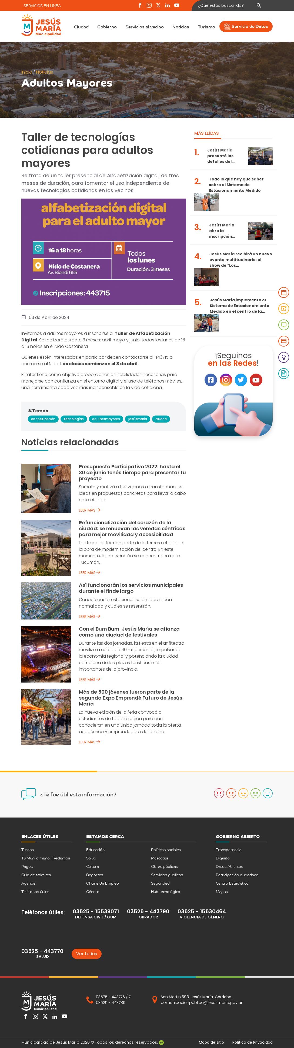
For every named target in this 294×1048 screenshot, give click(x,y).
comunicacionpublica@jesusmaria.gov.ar (201, 1002)
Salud (91, 858)
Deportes (94, 875)
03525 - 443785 (110, 1002)
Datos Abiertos (229, 866)
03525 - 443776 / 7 (113, 997)
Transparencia (228, 849)
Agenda (28, 883)
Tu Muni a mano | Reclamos (45, 858)
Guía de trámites (36, 875)
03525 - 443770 (42, 951)
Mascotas (159, 858)
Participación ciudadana (237, 875)
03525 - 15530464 (202, 911)
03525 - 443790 (148, 911)
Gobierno (107, 26)
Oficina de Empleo (102, 883)
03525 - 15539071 (96, 911)
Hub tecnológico (165, 891)
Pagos (27, 866)
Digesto (223, 858)
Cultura (92, 866)
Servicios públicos (167, 875)
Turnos (27, 849)
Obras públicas (164, 866)
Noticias (180, 26)
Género (92, 891)
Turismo (206, 26)
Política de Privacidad (252, 1042)
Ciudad (81, 26)
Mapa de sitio (211, 1042)
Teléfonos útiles (35, 891)
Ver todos (86, 954)
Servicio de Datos (246, 26)
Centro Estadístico (232, 883)
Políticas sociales (166, 849)
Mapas (222, 891)
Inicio (27, 72)
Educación (95, 849)
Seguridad (160, 883)
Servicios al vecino (144, 26)
